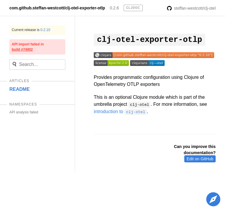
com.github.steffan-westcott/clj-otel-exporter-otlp (57, 8)
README (19, 89)
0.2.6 (114, 8)
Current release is (31, 30)
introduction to (120, 111)
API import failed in (28, 47)
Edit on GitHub (200, 158)
